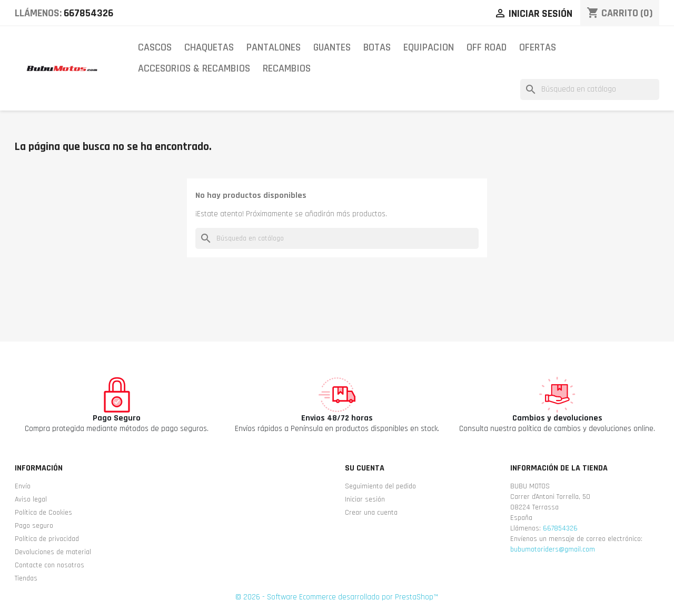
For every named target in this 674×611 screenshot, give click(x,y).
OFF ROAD (487, 47)
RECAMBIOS (287, 68)
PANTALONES (273, 47)
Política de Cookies (43, 512)
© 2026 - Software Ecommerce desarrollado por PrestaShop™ (336, 597)
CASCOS (155, 47)
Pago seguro (34, 525)
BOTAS (377, 47)
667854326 (88, 13)
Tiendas (26, 578)
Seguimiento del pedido (380, 486)
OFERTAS (537, 47)
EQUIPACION (428, 47)
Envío (23, 486)
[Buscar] (589, 89)
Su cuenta (364, 468)
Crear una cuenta (371, 512)
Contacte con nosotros (49, 565)
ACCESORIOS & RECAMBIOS (194, 68)
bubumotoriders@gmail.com (552, 549)
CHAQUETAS (209, 47)
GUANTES (332, 47)
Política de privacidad (47, 539)
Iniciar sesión (365, 499)
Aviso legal (31, 499)
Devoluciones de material (53, 552)
